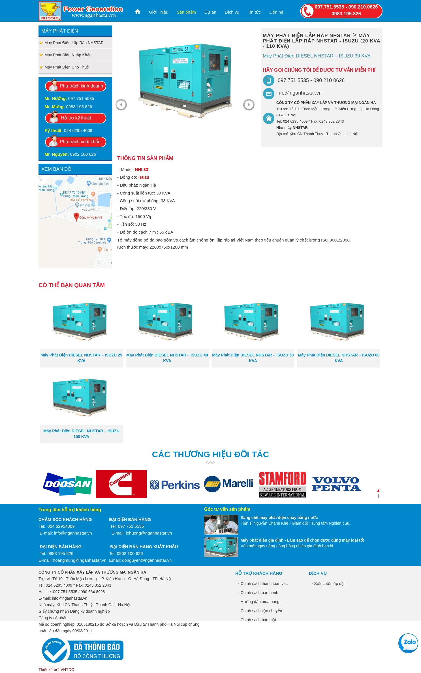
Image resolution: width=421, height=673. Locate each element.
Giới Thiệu (158, 12)
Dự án (210, 12)
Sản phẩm (186, 12)
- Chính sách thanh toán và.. (263, 583)
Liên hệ (276, 12)
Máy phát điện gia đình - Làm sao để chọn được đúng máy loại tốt (302, 540)
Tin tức (254, 12)
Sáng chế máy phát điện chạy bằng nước (279, 517)
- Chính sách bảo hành (258, 592)
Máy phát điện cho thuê (66, 67)
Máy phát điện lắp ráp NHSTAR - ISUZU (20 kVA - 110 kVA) (321, 41)
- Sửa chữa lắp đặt (328, 583)
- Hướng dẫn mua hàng (258, 601)
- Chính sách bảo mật (257, 620)
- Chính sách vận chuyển (260, 610)
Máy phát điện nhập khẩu (67, 55)
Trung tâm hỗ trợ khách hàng (70, 509)
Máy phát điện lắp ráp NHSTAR (74, 42)
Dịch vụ (232, 12)
